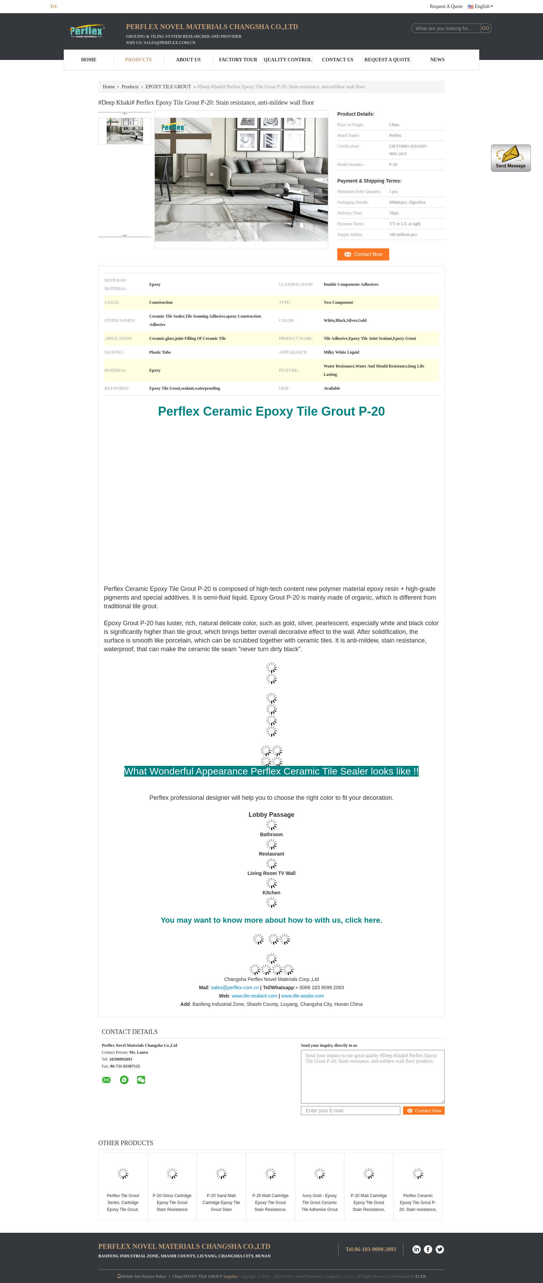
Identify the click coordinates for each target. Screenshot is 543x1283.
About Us (188, 59)
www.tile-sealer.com (302, 996)
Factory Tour (238, 59)
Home (88, 59)
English (484, 6)
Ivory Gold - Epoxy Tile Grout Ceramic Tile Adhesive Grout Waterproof (320, 1206)
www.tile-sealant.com (254, 996)
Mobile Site (129, 1276)
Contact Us (337, 59)
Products (138, 59)
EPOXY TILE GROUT (168, 86)
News (437, 59)
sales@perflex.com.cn (235, 987)
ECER (420, 1276)
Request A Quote (446, 6)
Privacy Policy (154, 1276)
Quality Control (288, 59)
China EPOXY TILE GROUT (197, 1276)
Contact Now (369, 254)
